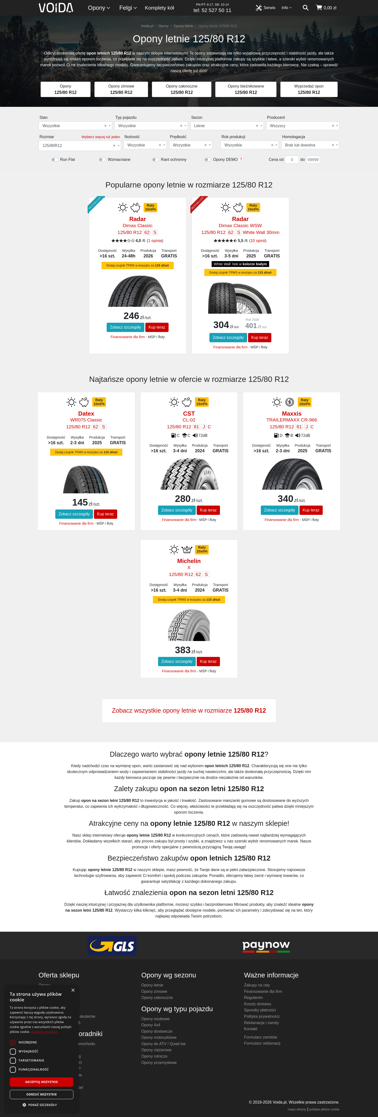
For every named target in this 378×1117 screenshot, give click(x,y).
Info (287, 7)
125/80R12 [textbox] (79, 146)
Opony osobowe (155, 1019)
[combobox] (75, 126)
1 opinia (155, 241)
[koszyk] (326, 8)
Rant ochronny (173, 159)
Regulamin (253, 997)
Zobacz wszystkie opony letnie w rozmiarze (189, 710)
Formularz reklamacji (262, 1043)
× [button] (73, 990)
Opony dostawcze (156, 1031)
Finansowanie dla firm (128, 337)
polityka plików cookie (324, 1109)
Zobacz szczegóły (125, 327)
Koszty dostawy (257, 1004)
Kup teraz (157, 327)
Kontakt (250, 1029)
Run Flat (67, 159)
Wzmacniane (119, 159)
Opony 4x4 (150, 1025)
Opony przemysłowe (159, 1063)
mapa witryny (297, 1109)
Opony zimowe (154, 991)
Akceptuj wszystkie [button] (41, 1082)
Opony (99, 7)
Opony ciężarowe (156, 1050)
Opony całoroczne (157, 997)
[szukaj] (305, 8)
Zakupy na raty (257, 985)
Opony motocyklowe (159, 1037)
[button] (41, 1104)
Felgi (128, 7)
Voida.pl (147, 26)
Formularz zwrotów (260, 1037)
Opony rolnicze (154, 1056)
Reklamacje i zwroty (261, 1023)
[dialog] (41, 1048)
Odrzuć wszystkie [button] (41, 1094)
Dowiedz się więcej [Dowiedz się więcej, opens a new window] (44, 1032)
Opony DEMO (225, 159)
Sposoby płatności (260, 1010)
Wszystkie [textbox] (75, 126)
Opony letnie (183, 26)
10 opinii (258, 241)
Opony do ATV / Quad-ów (163, 1044)
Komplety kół (159, 8)
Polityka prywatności (262, 1016)
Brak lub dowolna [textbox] (309, 145)
